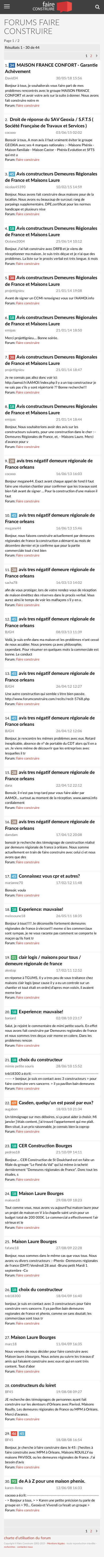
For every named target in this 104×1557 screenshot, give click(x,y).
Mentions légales (56, 1543)
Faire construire (27, 105)
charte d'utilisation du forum (27, 1538)
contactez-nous (25, 1547)
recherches (9, 1547)
